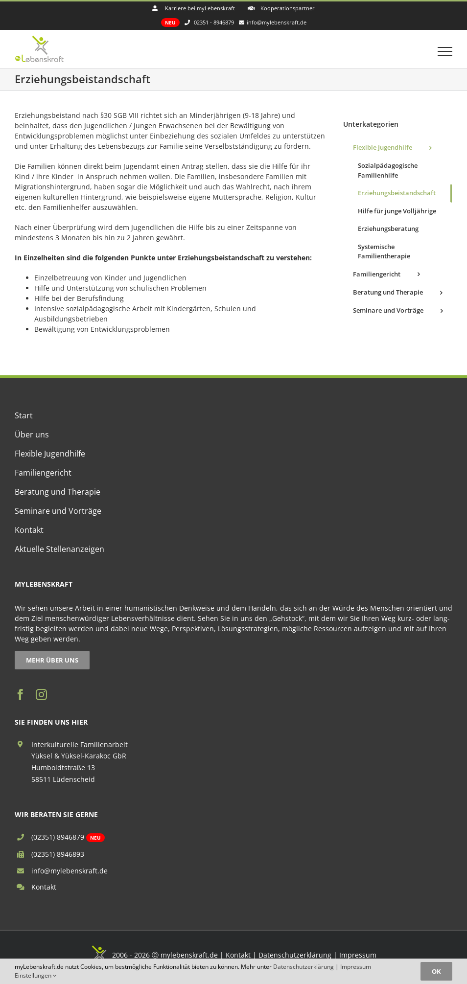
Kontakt (43, 887)
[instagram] (41, 694)
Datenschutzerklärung (294, 955)
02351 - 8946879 (214, 22)
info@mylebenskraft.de (69, 870)
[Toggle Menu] (445, 51)
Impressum (357, 955)
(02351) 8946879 (57, 837)
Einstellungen (36, 975)
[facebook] (20, 694)
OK (436, 971)
